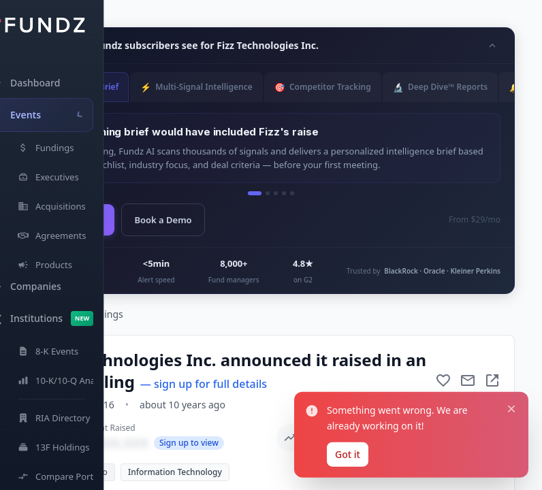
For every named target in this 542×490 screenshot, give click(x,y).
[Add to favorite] (443, 380)
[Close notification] (511, 409)
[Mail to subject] (468, 380)
